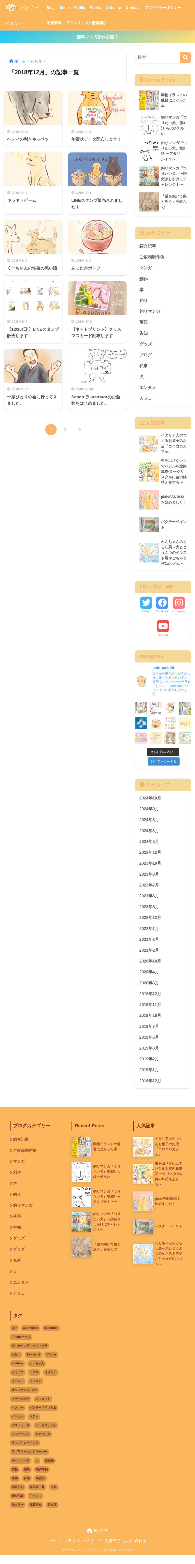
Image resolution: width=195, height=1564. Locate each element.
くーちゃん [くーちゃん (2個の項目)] (36, 1372)
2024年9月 (149, 813)
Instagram (179, 615)
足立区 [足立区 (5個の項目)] (52, 1513)
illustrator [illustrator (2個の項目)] (51, 1336)
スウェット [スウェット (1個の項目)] (43, 1407)
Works (102, 7)
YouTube (163, 638)
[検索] (185, 57)
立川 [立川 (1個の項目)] (54, 1495)
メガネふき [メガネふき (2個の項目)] (43, 1442)
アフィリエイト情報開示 (93, 23)
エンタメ (147, 390)
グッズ (145, 346)
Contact (139, 7)
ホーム (54, 1549)
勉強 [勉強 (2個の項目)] (15, 1487)
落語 (143, 324)
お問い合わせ (135, 1549)
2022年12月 (150, 923)
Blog (57, 7)
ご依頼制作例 (151, 258)
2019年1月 (149, 1076)
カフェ (145, 401)
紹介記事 (147, 247)
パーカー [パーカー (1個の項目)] (18, 1425)
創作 (143, 280)
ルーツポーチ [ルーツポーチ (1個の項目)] (20, 1469)
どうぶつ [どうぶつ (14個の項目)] (18, 1381)
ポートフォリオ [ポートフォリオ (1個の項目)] (46, 1434)
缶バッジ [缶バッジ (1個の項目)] (35, 1504)
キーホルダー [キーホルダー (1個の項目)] (20, 1407)
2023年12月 (150, 857)
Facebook (162, 615)
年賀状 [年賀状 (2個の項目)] (40, 1487)
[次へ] (79, 430)
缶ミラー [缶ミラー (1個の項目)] (18, 1513)
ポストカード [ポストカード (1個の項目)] (20, 1434)
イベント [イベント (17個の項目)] (18, 1389)
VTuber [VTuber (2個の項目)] (51, 1363)
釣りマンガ (149, 313)
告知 (143, 335)
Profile (86, 7)
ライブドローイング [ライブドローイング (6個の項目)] (25, 1451)
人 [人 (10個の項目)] (37, 1469)
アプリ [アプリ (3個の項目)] (34, 1381)
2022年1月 (149, 934)
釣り (143, 302)
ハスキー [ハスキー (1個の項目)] (18, 1416)
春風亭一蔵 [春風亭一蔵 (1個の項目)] (37, 1495)
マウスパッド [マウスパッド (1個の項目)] (20, 1442)
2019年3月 (149, 1055)
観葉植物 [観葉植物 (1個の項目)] (35, 1513)
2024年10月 (150, 802)
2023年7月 (149, 889)
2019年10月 (150, 1022)
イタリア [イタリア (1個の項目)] (51, 1381)
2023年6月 (149, 901)
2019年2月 (149, 1066)
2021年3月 (149, 945)
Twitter (146, 615)
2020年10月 (150, 966)
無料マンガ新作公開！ (97, 37)
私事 (143, 368)
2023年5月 (149, 912)
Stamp (119, 7)
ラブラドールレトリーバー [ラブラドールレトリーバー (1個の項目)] (29, 1460)
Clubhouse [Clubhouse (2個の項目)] (30, 1336)
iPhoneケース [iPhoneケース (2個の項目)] (21, 1345)
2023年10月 (150, 868)
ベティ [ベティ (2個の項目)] (34, 1425)
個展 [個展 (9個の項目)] (27, 1478)
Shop (70, 7)
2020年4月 (149, 978)
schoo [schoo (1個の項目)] (16, 1363)
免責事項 (60, 23)
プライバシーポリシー (169, 7)
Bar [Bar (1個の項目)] (14, 1336)
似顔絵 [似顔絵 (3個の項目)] (49, 1469)
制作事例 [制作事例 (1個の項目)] (42, 1478)
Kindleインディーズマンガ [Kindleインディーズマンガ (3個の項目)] (29, 1354)
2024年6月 (149, 835)
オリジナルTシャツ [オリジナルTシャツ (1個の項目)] (24, 1398)
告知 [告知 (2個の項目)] (27, 1487)
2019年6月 (149, 1043)
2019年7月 (149, 1033)
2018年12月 (150, 1087)
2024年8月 (149, 824)
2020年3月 (149, 989)
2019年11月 (150, 1010)
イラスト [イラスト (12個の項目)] (35, 1389)
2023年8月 (149, 879)
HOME (98, 1539)
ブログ (145, 357)
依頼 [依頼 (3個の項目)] (15, 1478)
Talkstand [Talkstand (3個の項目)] (33, 1363)
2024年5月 (149, 846)
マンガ (145, 269)
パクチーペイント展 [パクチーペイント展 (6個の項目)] (43, 1416)
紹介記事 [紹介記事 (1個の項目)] (18, 1504)
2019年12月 (150, 999)
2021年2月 (149, 956)
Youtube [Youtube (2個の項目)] (17, 1372)
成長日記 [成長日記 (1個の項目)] (18, 1495)
